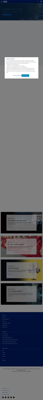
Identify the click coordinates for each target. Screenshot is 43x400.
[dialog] (21, 68)
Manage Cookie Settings (17, 75)
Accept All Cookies (25, 75)
